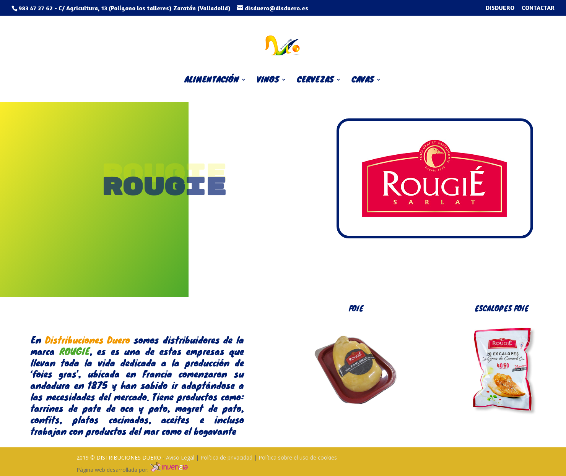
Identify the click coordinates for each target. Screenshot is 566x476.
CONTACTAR (538, 8)
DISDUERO (500, 8)
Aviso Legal (181, 457)
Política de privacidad (227, 457)
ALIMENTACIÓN (211, 81)
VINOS (268, 81)
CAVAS (362, 81)
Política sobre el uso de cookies (298, 457)
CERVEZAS (315, 81)
